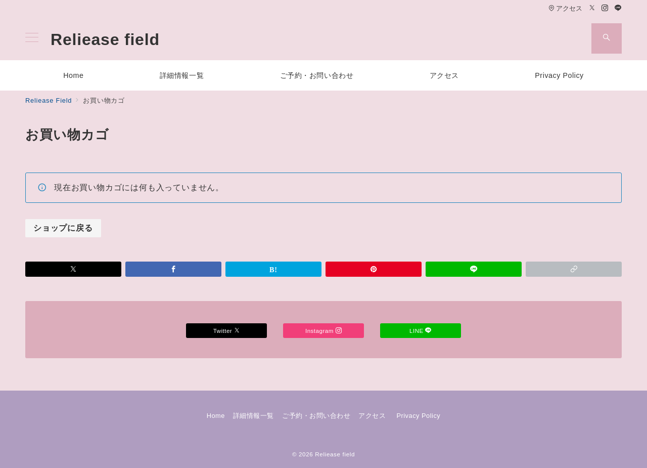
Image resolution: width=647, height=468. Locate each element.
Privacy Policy (418, 415)
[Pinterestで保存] (374, 269)
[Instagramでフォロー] (605, 8)
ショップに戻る (63, 228)
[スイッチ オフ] (606, 38)
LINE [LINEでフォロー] (420, 330)
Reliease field (105, 39)
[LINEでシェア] (474, 269)
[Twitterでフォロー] (592, 8)
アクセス (565, 8)
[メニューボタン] (31, 38)
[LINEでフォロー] (618, 8)
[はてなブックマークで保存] (273, 269)
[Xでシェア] (73, 269)
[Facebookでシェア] (173, 269)
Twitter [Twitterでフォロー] (226, 330)
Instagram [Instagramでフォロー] (323, 330)
